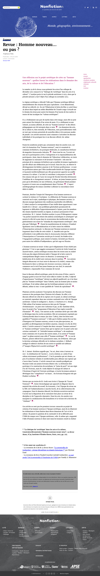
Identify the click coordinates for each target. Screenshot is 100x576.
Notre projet (63, 548)
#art (84, 86)
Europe (21, 534)
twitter (87, 7)
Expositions (15, 555)
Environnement (24, 536)
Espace (34, 17)
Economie (12, 532)
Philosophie (54, 531)
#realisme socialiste (89, 80)
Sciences (10, 531)
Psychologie (54, 532)
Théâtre (85, 532)
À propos (63, 545)
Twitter (49, 574)
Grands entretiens (44, 550)
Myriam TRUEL (10, 54)
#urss (85, 74)
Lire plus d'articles (49, 512)
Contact (70, 550)
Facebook (47, 574)
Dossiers (39, 556)
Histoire (37, 531)
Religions (54, 534)
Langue (69, 532)
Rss (93, 7)
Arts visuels (86, 534)
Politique (6, 534)
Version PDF (6, 60)
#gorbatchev (87, 78)
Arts (74, 17)
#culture (85, 88)
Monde (21, 531)
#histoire (86, 84)
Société (5, 532)
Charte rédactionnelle (80, 548)
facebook (85, 7)
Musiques (91, 531)
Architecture (86, 536)
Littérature (70, 531)
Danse (85, 539)
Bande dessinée (87, 538)
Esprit (54, 17)
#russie (85, 76)
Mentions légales (64, 573)
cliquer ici (35, 486)
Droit (5, 531)
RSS (52, 574)
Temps (44, 17)
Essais (38, 545)
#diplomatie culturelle (89, 82)
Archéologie (38, 532)
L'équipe (70, 548)
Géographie (22, 532)
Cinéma (85, 531)
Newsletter (96, 7)
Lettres (64, 17)
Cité (25, 17)
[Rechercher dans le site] (11, 7)
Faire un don (63, 550)
